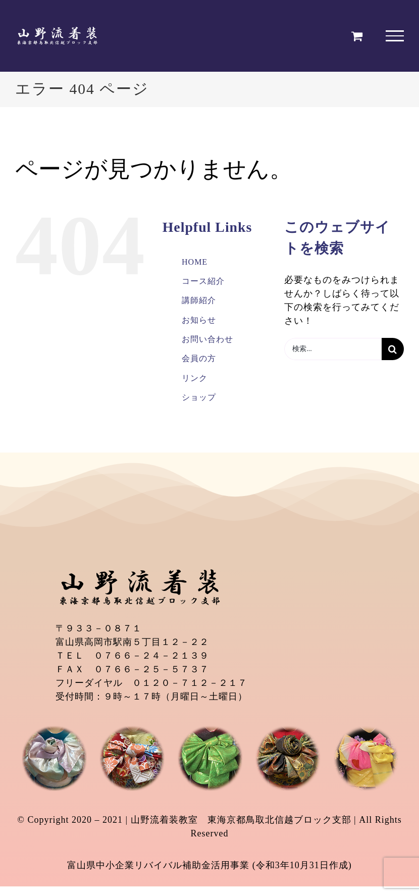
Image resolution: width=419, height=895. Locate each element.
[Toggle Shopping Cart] (357, 36)
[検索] (393, 349)
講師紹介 (199, 300)
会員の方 (199, 358)
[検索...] (333, 349)
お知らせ (199, 320)
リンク (194, 378)
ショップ (199, 397)
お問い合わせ (207, 339)
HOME (194, 262)
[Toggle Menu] (395, 35)
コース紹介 (203, 281)
